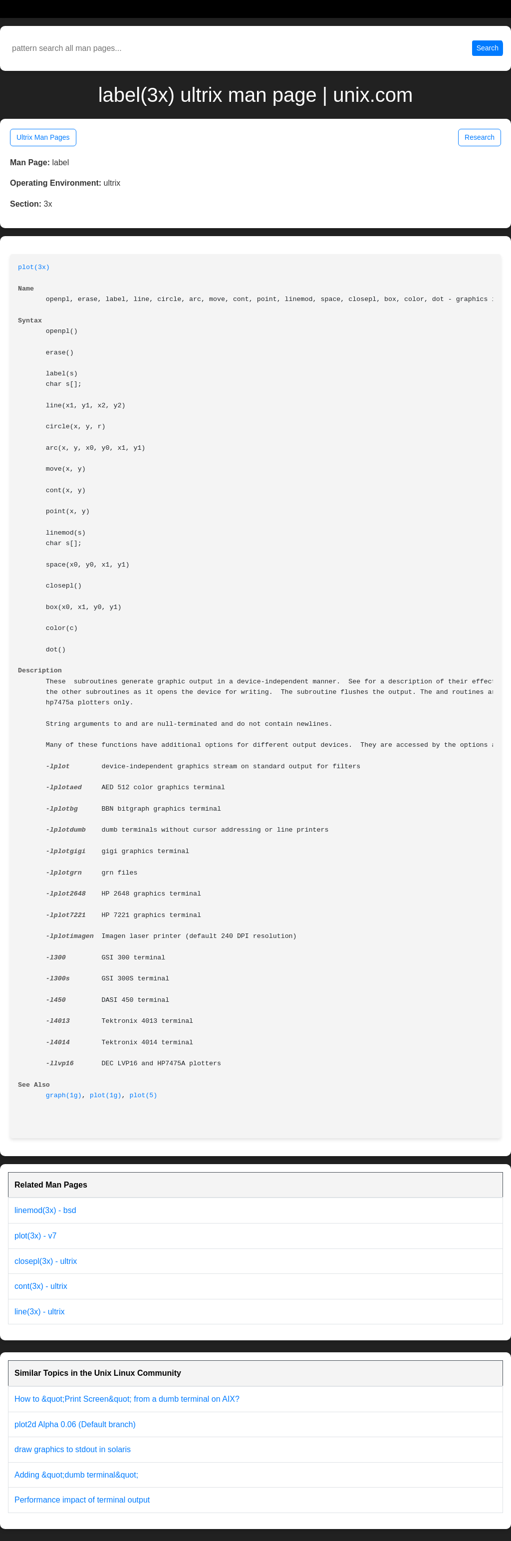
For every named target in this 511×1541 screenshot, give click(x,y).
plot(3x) (34, 267)
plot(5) (143, 1095)
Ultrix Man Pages (43, 137)
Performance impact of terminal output (82, 1500)
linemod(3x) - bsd (45, 1210)
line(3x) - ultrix (39, 1311)
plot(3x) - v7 (35, 1236)
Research (480, 137)
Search (488, 48)
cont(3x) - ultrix (40, 1286)
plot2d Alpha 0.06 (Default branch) (75, 1424)
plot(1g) (106, 1095)
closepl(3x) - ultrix (45, 1261)
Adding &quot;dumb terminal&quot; (76, 1475)
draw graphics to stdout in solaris (72, 1449)
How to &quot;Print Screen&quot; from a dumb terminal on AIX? (127, 1399)
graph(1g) (64, 1095)
